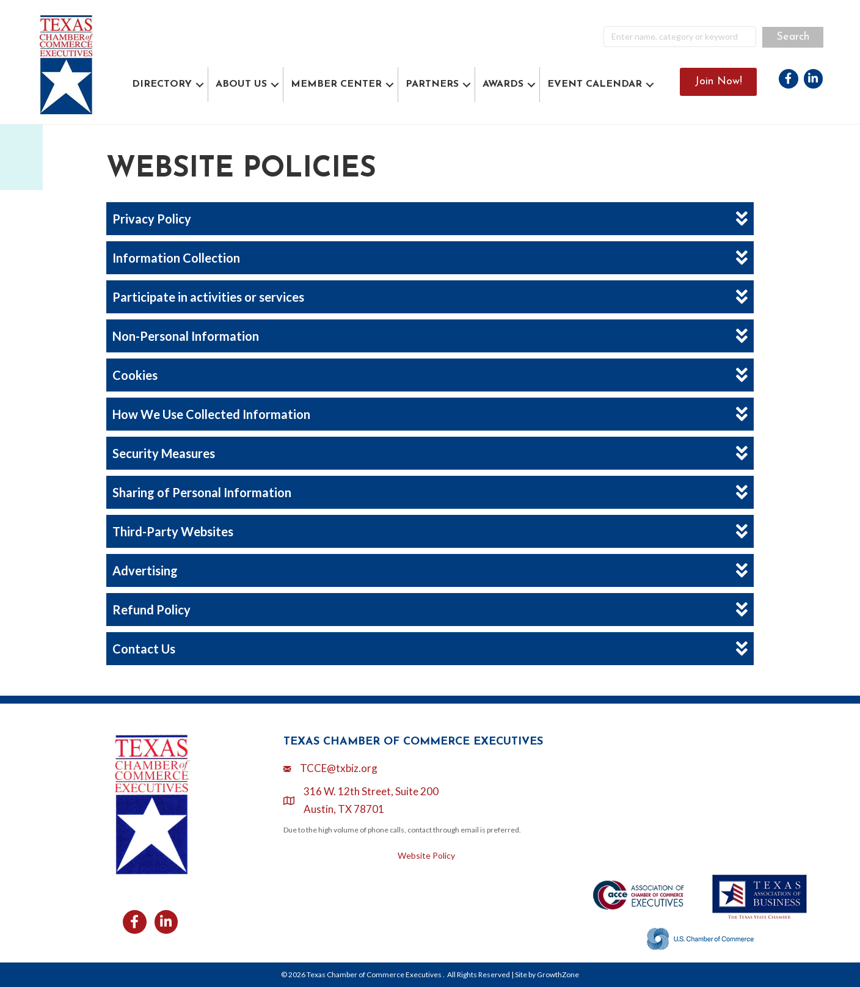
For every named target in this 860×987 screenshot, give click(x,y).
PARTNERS (432, 84)
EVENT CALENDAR (594, 84)
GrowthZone (558, 974)
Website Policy (426, 855)
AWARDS (503, 84)
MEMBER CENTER (336, 84)
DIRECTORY (162, 84)
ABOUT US (241, 84)
